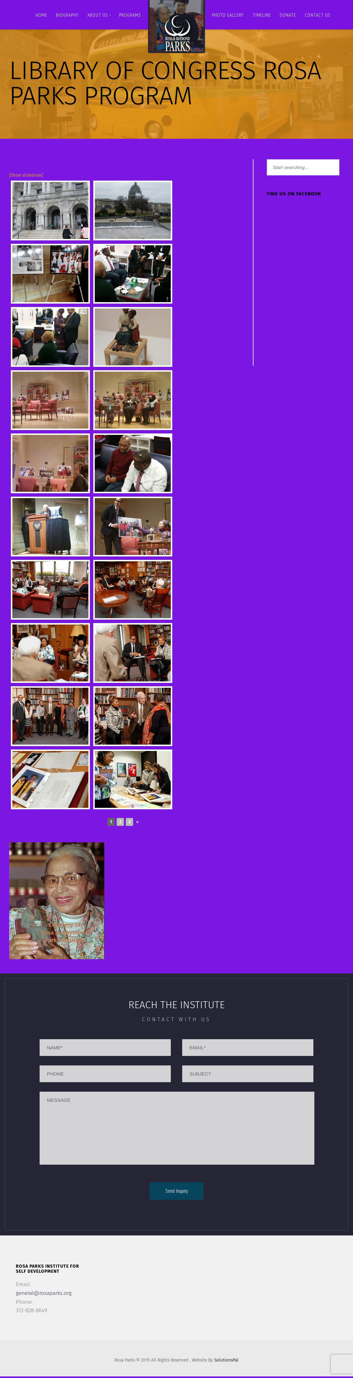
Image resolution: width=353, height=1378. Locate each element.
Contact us (318, 15)
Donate (288, 15)
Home (41, 15)
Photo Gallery (228, 15)
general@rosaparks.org (45, 1293)
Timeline (262, 15)
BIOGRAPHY (67, 15)
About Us (99, 15)
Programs (130, 15)
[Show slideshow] (26, 175)
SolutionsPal (228, 1361)
